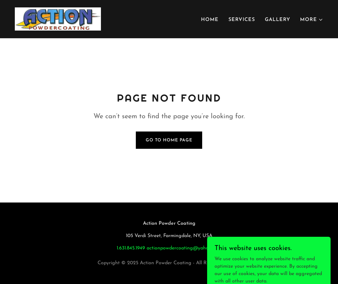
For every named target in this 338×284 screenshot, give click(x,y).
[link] (58, 18)
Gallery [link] (277, 19)
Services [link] (241, 19)
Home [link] (210, 19)
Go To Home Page (169, 140)
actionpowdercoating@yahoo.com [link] (184, 248)
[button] (311, 19)
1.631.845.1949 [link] (131, 248)
